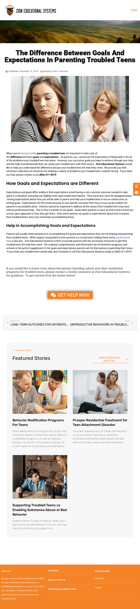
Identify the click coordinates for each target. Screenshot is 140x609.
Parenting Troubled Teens (62, 589)
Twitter (98, 587)
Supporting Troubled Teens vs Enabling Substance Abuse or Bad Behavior (39, 509)
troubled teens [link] (20, 217)
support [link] (40, 237)
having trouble (28, 153)
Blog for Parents (56, 579)
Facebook (99, 578)
